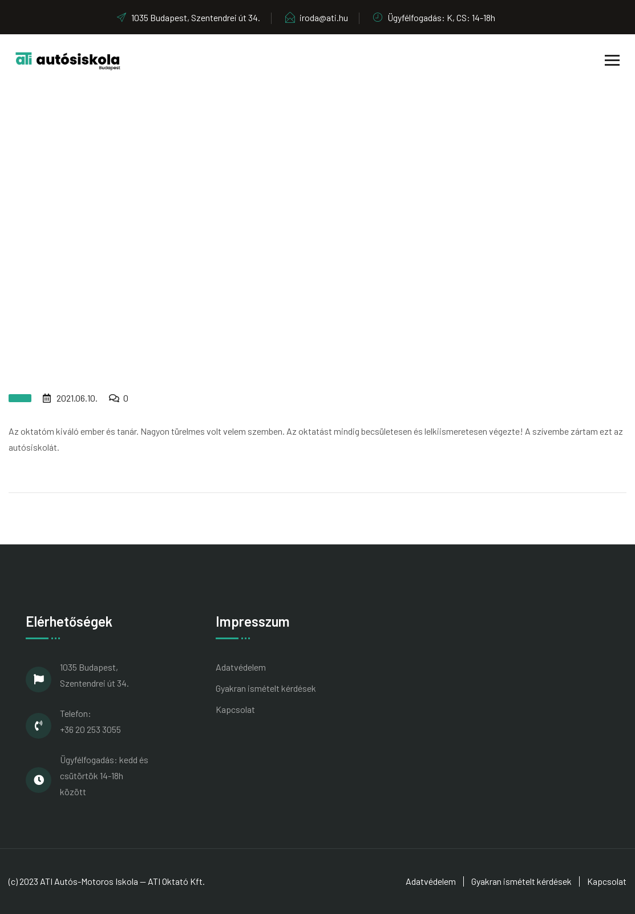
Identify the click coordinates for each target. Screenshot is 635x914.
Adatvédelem (241, 667)
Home (286, 228)
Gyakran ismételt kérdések (266, 688)
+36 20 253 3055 (90, 729)
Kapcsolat (235, 709)
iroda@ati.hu (316, 17)
